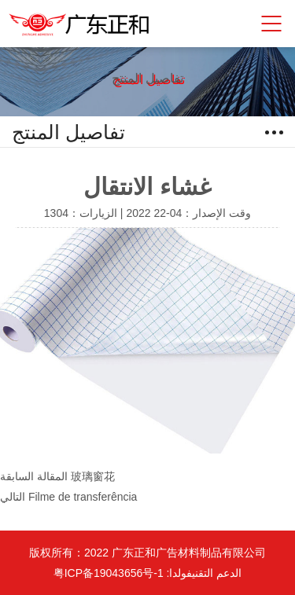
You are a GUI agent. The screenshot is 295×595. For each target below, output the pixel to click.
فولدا (180, 573)
